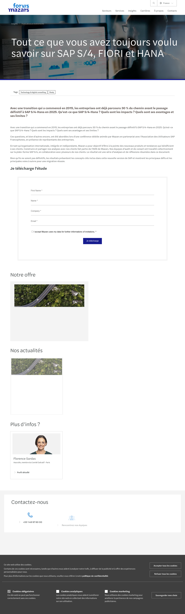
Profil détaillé (21, 472)
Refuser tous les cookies (165, 573)
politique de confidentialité (95, 575)
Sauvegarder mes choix (166, 595)
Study (51, 92)
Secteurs (106, 10)
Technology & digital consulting (33, 92)
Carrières (145, 10)
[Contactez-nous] (30, 522)
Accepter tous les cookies (165, 565)
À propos (158, 10)
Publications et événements (33, 22)
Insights (132, 10)
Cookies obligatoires (23, 591)
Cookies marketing (120, 591)
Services (119, 10)
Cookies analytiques (71, 591)
